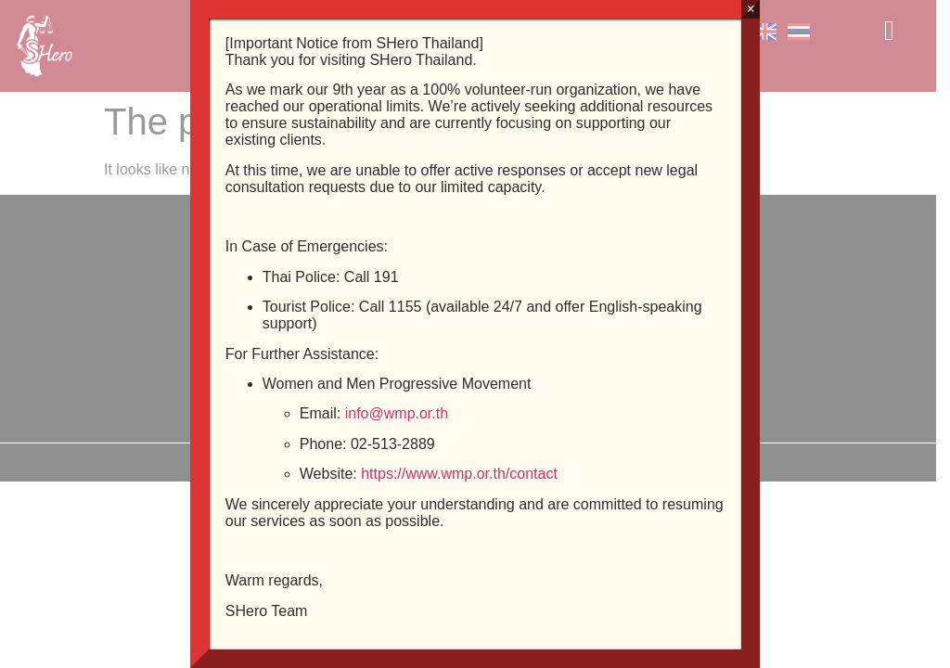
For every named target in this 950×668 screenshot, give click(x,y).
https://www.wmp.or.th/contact (459, 474)
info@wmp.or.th (396, 413)
